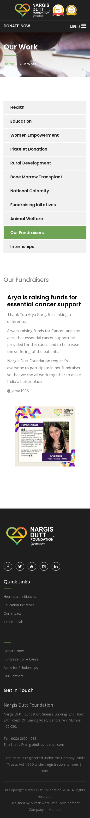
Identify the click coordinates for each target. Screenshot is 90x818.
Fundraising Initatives (33, 205)
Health (17, 107)
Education (21, 121)
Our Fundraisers (27, 233)
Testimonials (14, 621)
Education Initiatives (19, 605)
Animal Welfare (26, 219)
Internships (22, 246)
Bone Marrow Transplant (36, 177)
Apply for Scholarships (21, 667)
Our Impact (12, 613)
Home (9, 63)
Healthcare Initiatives (20, 596)
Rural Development (30, 163)
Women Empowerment (34, 135)
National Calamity (29, 191)
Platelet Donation (28, 149)
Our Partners (14, 676)
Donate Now (14, 650)
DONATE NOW (17, 26)
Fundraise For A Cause (21, 659)
